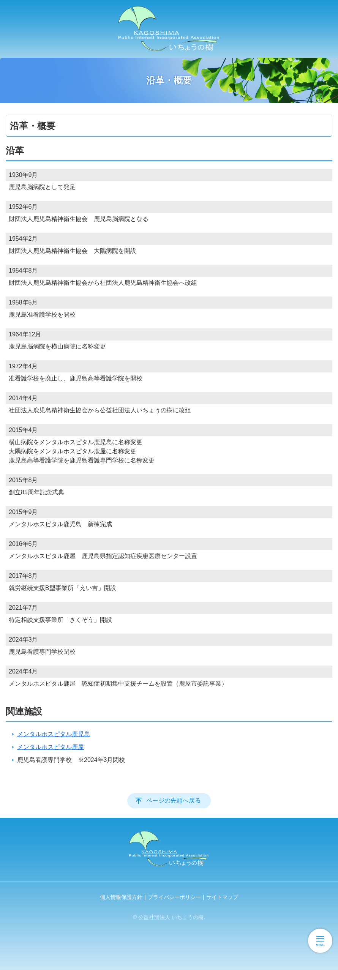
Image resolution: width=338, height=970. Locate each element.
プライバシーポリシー (174, 897)
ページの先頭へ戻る (173, 800)
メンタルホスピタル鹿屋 (50, 747)
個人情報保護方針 (121, 897)
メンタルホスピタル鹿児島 (53, 734)
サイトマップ (222, 897)
